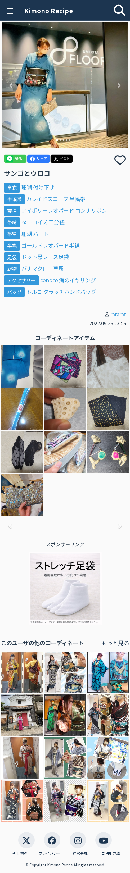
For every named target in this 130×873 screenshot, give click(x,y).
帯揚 (12, 210)
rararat (118, 314)
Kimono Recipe (48, 10)
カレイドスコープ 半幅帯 (55, 199)
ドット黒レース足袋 (45, 257)
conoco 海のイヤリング (68, 280)
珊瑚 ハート (35, 234)
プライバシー (50, 853)
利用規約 (19, 853)
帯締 (12, 222)
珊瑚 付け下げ (37, 187)
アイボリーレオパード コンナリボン (64, 210)
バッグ (14, 291)
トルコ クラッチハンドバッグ (61, 291)
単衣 (12, 187)
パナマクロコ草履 (42, 268)
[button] (11, 85)
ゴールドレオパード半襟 (50, 245)
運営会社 (80, 853)
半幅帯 (14, 198)
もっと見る (115, 643)
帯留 (12, 233)
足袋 (12, 256)
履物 (12, 268)
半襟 (12, 245)
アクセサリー (21, 280)
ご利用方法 (110, 853)
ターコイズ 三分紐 (43, 222)
